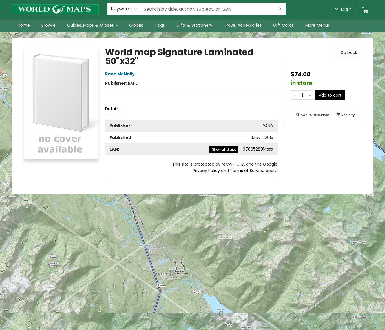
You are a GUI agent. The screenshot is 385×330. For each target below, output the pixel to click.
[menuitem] (24, 25)
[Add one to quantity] (310, 95)
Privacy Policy (206, 170)
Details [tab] (112, 109)
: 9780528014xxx (241, 149)
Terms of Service (247, 170)
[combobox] (124, 8)
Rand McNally (120, 74)
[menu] (192, 25)
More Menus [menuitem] (317, 25)
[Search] (280, 9)
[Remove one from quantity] (294, 95)
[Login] (343, 9)
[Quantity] (302, 95)
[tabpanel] (191, 150)
